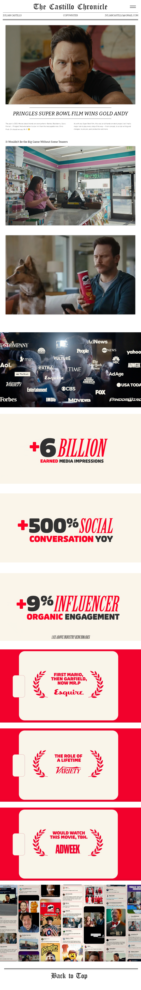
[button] (133, 7)
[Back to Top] (70, 976)
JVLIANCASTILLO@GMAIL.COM (121, 15)
